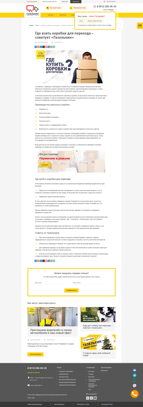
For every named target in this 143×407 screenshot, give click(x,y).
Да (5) (81, 21)
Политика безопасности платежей (92, 385)
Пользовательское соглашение (94, 380)
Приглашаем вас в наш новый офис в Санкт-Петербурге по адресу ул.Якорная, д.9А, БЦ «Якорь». (50, 345)
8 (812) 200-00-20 (106, 6)
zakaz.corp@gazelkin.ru (36, 385)
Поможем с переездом (66, 371)
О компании (90, 367)
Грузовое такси (63, 377)
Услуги (59, 367)
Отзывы (90, 374)
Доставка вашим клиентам (67, 379)
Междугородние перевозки (67, 382)
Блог (89, 389)
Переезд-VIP (76, 1)
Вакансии (91, 377)
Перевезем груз (63, 374)
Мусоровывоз (59, 404)
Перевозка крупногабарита (67, 385)
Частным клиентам (32, 1)
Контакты (104, 370)
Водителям (65, 1)
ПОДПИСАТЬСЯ (71, 290)
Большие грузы (107, 404)
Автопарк (91, 371)
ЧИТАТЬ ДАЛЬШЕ (35, 354)
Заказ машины (106, 367)
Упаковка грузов (83, 404)
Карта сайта (31, 398)
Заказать (44, 165)
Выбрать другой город (95, 21)
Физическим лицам (35, 404)
